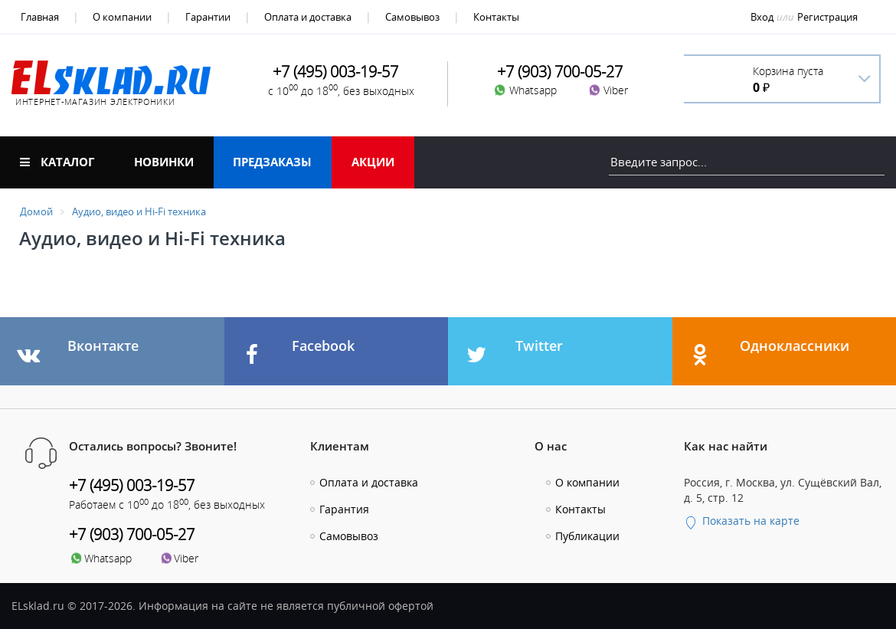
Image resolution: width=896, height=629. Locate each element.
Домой (36, 211)
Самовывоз (412, 17)
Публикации (587, 536)
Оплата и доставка (308, 17)
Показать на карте (742, 520)
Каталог (57, 161)
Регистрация (827, 17)
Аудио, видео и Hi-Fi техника (139, 211)
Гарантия (344, 509)
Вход (761, 17)
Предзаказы (272, 161)
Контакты (496, 17)
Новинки (164, 161)
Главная (40, 17)
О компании (122, 17)
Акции (373, 161)
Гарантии (208, 17)
